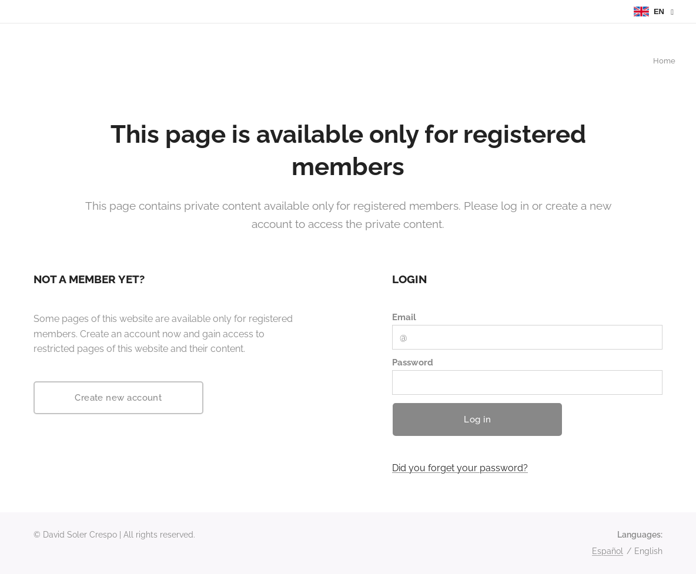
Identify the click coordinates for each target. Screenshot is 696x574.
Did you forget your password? (460, 468)
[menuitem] (673, 61)
